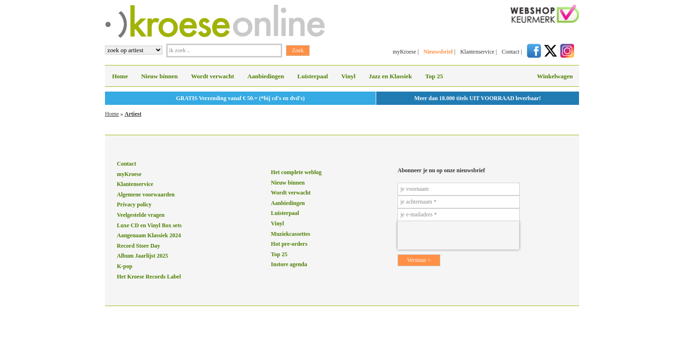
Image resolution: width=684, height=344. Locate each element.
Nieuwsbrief (438, 51)
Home (120, 76)
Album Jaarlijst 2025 (142, 255)
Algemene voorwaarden (146, 194)
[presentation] (458, 235)
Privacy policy (134, 204)
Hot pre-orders (289, 244)
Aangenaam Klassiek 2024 (149, 235)
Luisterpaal (312, 76)
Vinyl (348, 76)
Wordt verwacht (212, 76)
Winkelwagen (555, 76)
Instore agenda (289, 264)
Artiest (132, 114)
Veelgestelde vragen (141, 215)
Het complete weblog (296, 172)
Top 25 (434, 76)
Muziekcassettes (290, 234)
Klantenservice (477, 51)
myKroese (404, 51)
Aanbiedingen (265, 76)
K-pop (125, 266)
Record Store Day (138, 245)
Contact (510, 51)
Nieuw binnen (159, 76)
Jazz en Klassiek (390, 76)
